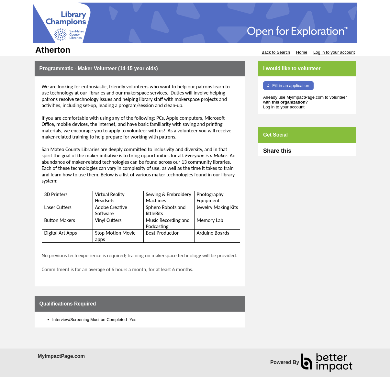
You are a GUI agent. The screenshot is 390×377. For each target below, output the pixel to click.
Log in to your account (334, 52)
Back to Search (276, 52)
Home (301, 52)
